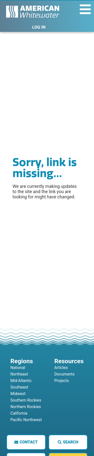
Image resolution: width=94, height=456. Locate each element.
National (17, 367)
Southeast (19, 387)
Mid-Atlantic (21, 380)
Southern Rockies (25, 400)
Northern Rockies (25, 406)
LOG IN (39, 27)
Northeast (19, 374)
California (18, 413)
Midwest (17, 393)
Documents (64, 374)
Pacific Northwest (26, 419)
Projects (61, 380)
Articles (61, 367)
